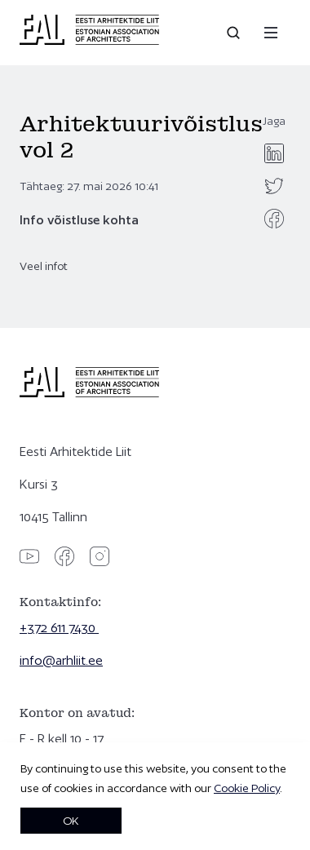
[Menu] (270, 32)
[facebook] (274, 218)
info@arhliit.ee (61, 660)
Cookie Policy (247, 788)
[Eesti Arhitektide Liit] (89, 40)
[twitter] (274, 186)
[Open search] (235, 32)
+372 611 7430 (59, 627)
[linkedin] (274, 153)
